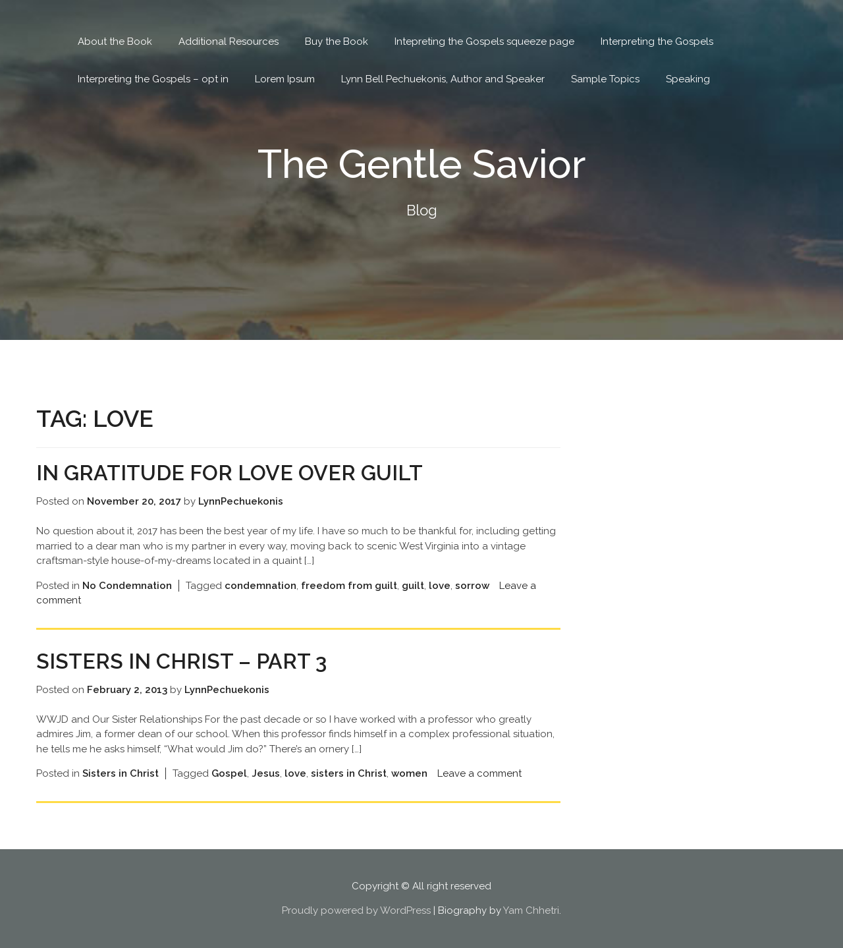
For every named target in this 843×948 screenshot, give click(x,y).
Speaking (688, 79)
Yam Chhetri (531, 910)
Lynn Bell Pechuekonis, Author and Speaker (443, 79)
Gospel (229, 773)
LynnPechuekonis (240, 501)
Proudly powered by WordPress (356, 910)
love (439, 586)
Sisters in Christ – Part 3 (181, 661)
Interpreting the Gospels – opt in (153, 79)
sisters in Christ (349, 773)
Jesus (266, 773)
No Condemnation (127, 586)
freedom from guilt (349, 586)
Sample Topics (605, 79)
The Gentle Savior (422, 164)
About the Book (115, 41)
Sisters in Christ (120, 773)
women (409, 773)
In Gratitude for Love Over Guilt (229, 472)
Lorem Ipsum (285, 79)
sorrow (472, 586)
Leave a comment (479, 773)
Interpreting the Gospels (657, 41)
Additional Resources (228, 41)
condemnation (260, 586)
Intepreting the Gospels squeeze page (484, 41)
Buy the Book (336, 41)
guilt (413, 586)
